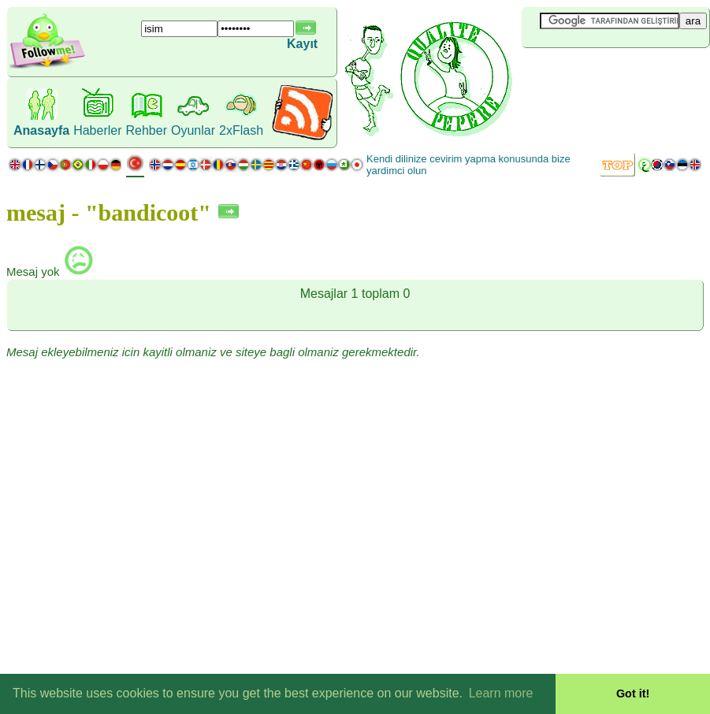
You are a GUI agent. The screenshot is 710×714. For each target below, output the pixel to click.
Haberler (97, 130)
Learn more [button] (501, 693)
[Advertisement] (615, 74)
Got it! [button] (632, 693)
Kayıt (302, 43)
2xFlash (241, 130)
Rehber (146, 130)
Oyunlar (193, 130)
